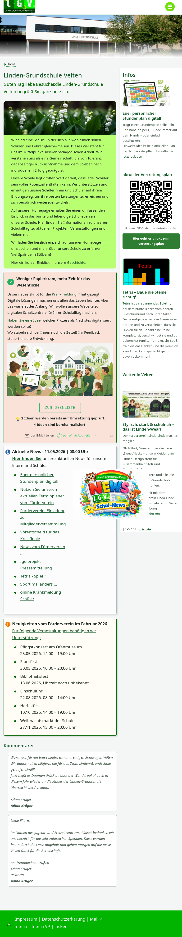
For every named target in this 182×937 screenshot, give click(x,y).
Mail (94, 919)
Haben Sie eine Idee (24, 320)
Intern (20, 926)
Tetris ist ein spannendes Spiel (145, 303)
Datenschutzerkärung (64, 919)
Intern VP (41, 926)
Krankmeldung (64, 294)
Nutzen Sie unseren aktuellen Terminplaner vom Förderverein (42, 496)
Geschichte (76, 262)
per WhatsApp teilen (74, 435)
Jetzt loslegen (132, 156)
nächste (145, 529)
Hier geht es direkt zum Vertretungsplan (151, 241)
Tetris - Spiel (31, 576)
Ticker (61, 926)
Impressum (25, 919)
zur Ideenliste (60, 407)
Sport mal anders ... (38, 584)
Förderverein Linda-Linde (147, 435)
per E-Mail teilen (39, 435)
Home (11, 64)
